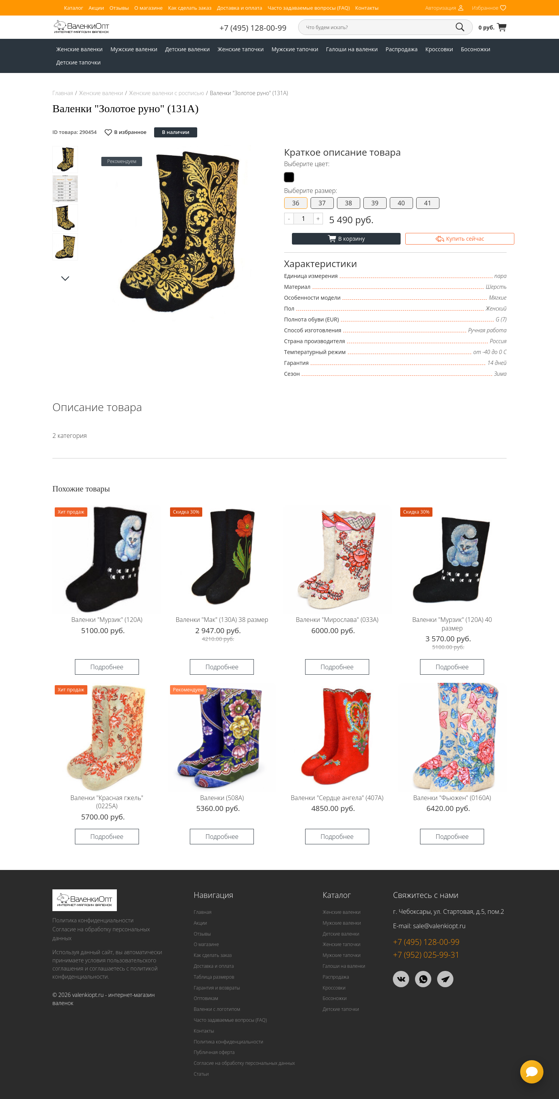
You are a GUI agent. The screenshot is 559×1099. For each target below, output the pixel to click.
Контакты (366, 7)
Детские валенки (187, 49)
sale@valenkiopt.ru (439, 926)
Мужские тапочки (294, 49)
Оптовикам (206, 998)
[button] (257, 233)
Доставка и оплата (239, 7)
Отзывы (119, 7)
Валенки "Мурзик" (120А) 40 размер (452, 623)
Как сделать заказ (190, 7)
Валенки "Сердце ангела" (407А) (337, 797)
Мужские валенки (134, 49)
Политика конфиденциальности (93, 920)
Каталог (73, 7)
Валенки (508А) (222, 797)
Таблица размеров (214, 977)
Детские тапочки (78, 62)
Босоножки (475, 49)
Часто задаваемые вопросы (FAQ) (308, 7)
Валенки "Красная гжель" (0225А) (106, 802)
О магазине (148, 7)
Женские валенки (79, 49)
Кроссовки (439, 49)
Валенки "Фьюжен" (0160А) (452, 797)
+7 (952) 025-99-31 (426, 955)
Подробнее (106, 667)
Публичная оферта (214, 1052)
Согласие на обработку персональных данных (101, 933)
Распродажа (401, 49)
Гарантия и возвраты (217, 987)
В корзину (346, 238)
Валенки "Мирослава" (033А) (337, 619)
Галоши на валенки (352, 49)
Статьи (201, 1074)
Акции (96, 7)
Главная (62, 93)
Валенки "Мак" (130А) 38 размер (221, 619)
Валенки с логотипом (217, 1009)
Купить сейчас (460, 238)
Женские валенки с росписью (166, 93)
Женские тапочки (241, 49)
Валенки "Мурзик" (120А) (106, 619)
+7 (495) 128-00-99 (253, 28)
